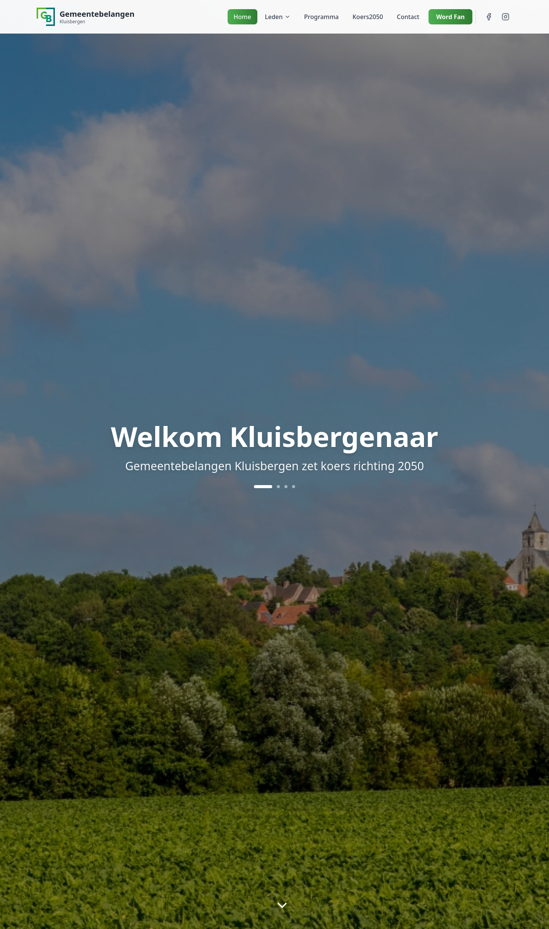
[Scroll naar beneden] (282, 905)
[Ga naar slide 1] (263, 486)
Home (242, 17)
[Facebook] (489, 17)
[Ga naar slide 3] (285, 486)
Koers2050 (368, 17)
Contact (408, 17)
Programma (321, 17)
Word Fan (450, 17)
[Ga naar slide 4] (293, 486)
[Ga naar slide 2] (278, 486)
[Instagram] (505, 17)
